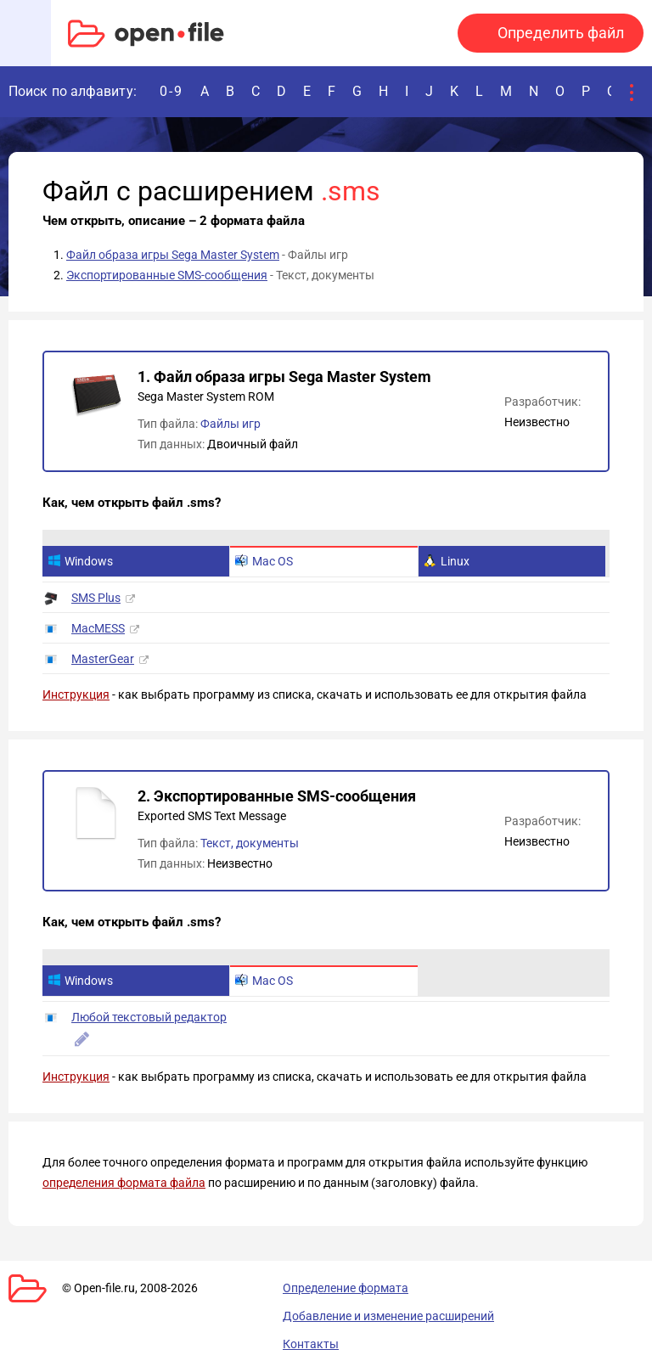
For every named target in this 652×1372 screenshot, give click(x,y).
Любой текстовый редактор (149, 1017)
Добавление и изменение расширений (388, 1316)
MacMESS (98, 628)
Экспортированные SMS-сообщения (166, 275)
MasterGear (102, 659)
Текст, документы (249, 843)
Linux (446, 561)
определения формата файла (123, 1182)
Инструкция (76, 694)
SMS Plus (96, 597)
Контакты (311, 1344)
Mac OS (264, 561)
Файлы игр (230, 423)
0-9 (171, 91)
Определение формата (345, 1288)
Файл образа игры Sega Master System (172, 254)
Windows (80, 561)
